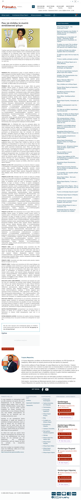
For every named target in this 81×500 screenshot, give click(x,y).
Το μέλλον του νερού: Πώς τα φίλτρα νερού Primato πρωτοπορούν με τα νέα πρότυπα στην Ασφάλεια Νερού (67, 46)
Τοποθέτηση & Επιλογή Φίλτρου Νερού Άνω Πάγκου (66, 92)
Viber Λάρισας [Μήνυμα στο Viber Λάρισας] (63, 484)
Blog (44, 418)
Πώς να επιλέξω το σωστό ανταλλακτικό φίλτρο (64, 152)
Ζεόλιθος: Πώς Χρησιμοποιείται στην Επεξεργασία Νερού (67, 76)
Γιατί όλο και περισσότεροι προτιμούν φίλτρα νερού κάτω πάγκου (67, 71)
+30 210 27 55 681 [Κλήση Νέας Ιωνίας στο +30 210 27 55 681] (65, 434)
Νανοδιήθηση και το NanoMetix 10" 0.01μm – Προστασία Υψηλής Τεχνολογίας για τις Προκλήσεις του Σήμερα (67, 39)
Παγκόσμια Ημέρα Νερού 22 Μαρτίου (67, 194)
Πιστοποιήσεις (47, 407)
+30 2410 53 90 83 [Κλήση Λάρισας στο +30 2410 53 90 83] (65, 477)
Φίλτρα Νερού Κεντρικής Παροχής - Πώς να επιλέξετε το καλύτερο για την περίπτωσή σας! (67, 168)
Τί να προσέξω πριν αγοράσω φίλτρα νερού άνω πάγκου (67, 173)
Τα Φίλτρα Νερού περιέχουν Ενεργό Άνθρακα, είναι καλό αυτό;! (67, 201)
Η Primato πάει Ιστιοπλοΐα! (64, 197)
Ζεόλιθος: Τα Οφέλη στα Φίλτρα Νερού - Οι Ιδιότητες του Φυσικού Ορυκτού (68, 114)
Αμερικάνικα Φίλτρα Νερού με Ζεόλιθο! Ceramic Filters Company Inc (67, 132)
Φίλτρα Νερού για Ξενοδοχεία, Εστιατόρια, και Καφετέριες (65, 67)
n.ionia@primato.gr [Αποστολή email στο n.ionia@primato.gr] (65, 437)
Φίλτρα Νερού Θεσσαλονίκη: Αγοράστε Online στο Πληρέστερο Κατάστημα (66, 142)
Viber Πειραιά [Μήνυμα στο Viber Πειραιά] (63, 462)
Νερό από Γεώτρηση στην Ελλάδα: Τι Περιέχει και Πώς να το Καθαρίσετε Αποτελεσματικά (67, 33)
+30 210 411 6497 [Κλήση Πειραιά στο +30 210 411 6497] (64, 455)
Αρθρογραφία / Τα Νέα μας (18, 19)
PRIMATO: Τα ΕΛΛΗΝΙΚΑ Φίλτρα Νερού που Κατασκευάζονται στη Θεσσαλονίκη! (66, 127)
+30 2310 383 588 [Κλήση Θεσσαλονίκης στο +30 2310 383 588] (64, 410)
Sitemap (45, 435)
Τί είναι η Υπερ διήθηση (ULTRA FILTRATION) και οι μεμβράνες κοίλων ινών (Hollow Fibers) (68, 158)
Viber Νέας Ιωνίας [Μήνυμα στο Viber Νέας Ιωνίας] (64, 441)
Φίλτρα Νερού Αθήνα (48, 446)
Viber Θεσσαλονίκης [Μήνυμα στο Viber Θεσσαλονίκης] (65, 417)
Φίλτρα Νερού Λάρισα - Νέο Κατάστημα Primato (65, 27)
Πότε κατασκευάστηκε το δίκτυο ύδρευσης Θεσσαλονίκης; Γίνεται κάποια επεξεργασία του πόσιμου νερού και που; (66, 120)
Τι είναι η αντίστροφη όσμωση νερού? (67, 191)
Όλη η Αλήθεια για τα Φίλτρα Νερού (67, 84)
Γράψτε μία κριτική (7, 349)
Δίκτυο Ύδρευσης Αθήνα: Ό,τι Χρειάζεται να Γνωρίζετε (65, 80)
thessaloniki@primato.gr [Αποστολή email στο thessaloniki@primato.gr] (66, 414)
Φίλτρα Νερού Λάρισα (49, 452)
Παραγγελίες (29, 405)
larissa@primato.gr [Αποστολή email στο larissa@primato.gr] (65, 481)
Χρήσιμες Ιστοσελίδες (49, 428)
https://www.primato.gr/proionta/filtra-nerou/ (12, 452)
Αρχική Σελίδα (6, 19)
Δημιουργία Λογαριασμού (33, 403)
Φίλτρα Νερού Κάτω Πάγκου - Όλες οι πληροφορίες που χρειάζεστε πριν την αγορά (67, 187)
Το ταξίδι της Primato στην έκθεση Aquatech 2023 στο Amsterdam (66, 51)
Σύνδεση (28, 400)
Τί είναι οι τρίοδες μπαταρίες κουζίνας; (67, 59)
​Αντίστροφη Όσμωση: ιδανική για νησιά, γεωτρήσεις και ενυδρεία (66, 210)
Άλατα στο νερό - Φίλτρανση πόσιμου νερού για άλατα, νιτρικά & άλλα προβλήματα (67, 148)
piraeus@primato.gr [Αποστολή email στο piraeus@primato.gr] (65, 459)
